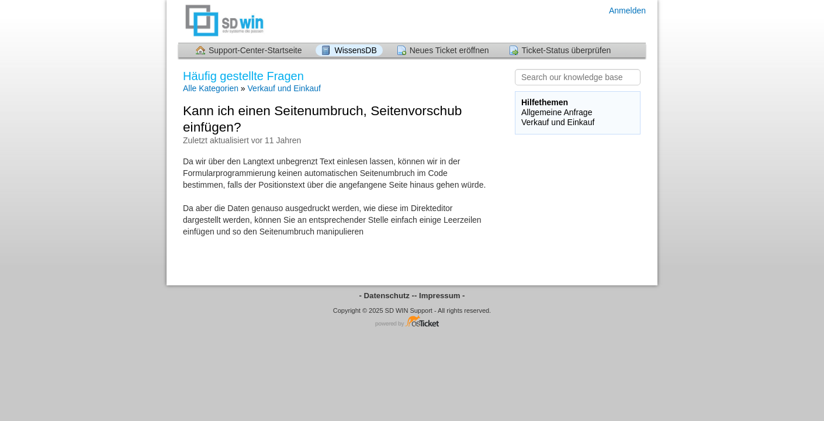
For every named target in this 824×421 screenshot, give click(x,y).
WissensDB (355, 50)
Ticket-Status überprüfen (566, 50)
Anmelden (627, 10)
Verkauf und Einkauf (284, 88)
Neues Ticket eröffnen (449, 50)
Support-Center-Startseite (255, 50)
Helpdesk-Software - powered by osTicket (412, 322)
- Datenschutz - (387, 295)
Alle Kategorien (210, 88)
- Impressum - (439, 295)
